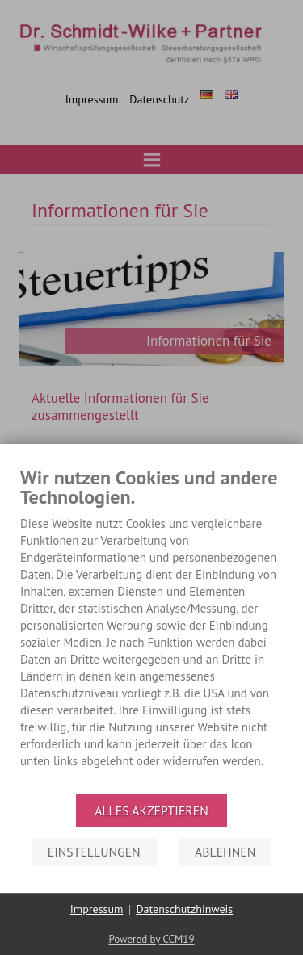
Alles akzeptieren (151, 810)
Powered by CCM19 (151, 939)
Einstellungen (94, 852)
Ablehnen (225, 852)
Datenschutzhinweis (184, 909)
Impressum (97, 909)
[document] (151, 629)
